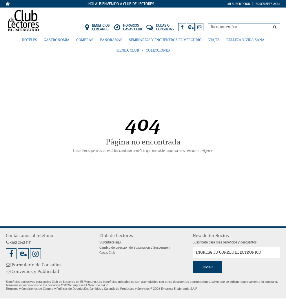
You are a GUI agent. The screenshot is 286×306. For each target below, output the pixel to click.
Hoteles (29, 40)
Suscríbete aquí (110, 242)
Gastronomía (57, 40)
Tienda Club (127, 50)
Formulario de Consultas (33, 265)
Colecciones (158, 50)
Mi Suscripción (238, 4)
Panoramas (111, 40)
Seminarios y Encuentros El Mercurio (165, 40)
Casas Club (107, 253)
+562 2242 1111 (19, 243)
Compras (84, 40)
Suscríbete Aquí (268, 4)
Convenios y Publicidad (32, 272)
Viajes (214, 40)
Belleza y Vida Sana (245, 40)
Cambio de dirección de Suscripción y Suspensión (134, 248)
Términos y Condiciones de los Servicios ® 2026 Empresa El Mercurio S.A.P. (57, 285)
